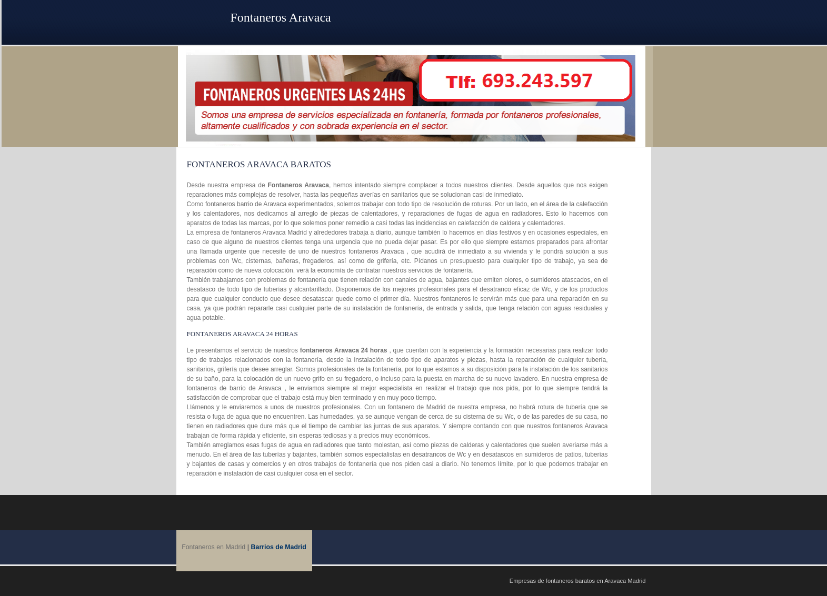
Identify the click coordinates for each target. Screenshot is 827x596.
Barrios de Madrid (278, 547)
